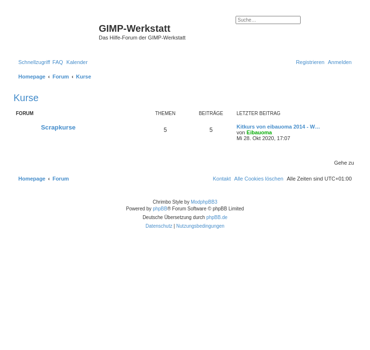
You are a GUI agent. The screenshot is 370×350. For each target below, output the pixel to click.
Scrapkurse (58, 127)
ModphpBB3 (204, 202)
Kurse (26, 97)
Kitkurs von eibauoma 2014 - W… (278, 127)
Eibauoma (259, 132)
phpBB (160, 208)
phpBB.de (216, 217)
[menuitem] (58, 62)
